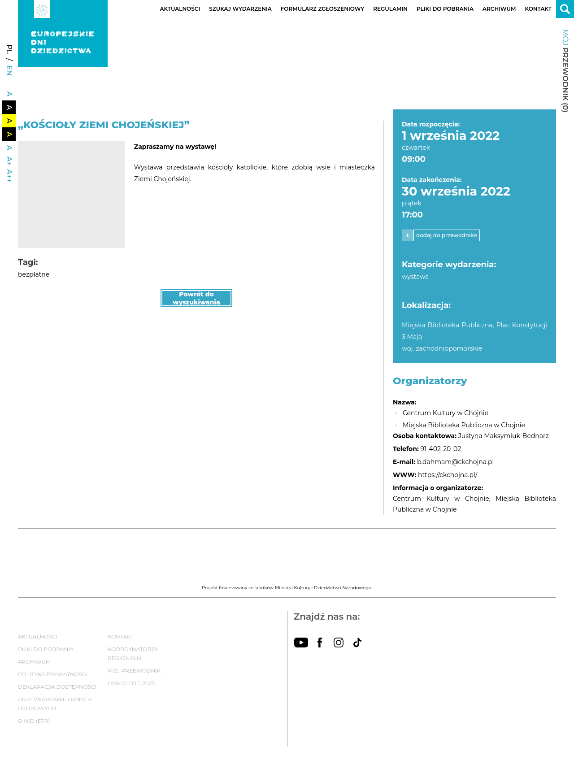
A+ (9, 161)
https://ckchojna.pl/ (447, 475)
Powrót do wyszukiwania (196, 298)
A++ (9, 175)
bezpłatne (33, 274)
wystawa (415, 277)
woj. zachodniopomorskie (442, 348)
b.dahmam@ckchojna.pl (455, 462)
